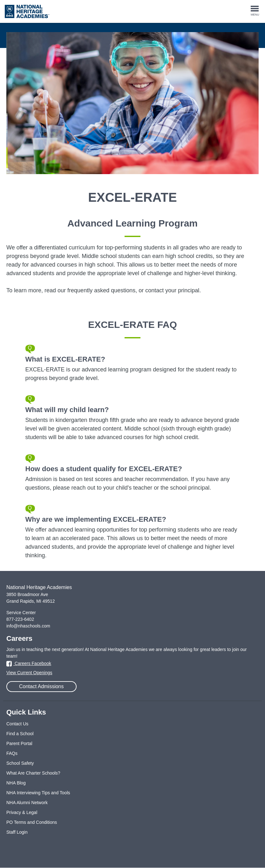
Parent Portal (19, 743)
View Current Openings (29, 672)
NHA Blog (16, 782)
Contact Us (17, 723)
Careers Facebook (28, 663)
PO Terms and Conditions (31, 822)
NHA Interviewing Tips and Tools (38, 792)
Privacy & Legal (21, 812)
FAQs (11, 753)
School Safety (20, 763)
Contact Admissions (41, 686)
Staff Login (17, 832)
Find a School (20, 733)
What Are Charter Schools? (33, 773)
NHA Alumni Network (27, 802)
